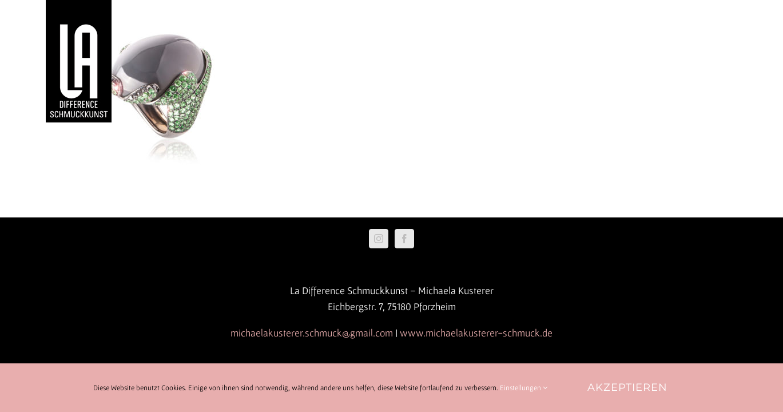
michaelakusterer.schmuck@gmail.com (311, 333)
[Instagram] (378, 238)
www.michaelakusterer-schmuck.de (476, 333)
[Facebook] (404, 238)
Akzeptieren (627, 387)
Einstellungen (523, 387)
